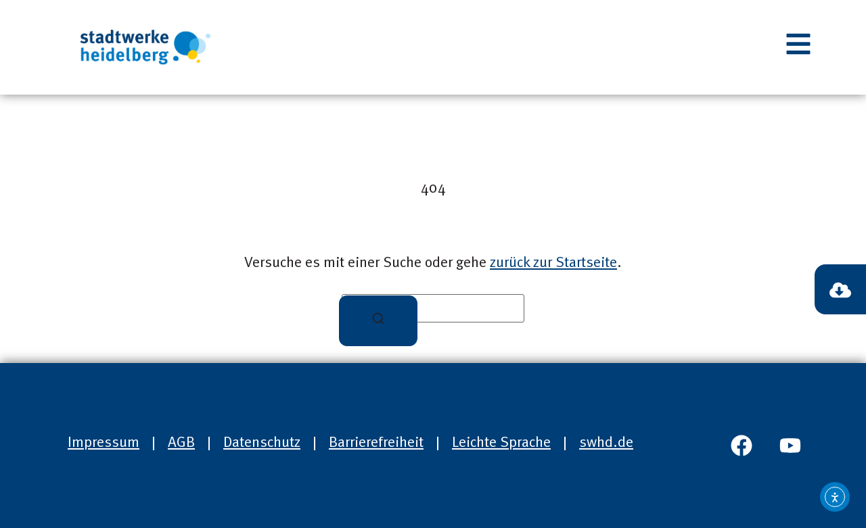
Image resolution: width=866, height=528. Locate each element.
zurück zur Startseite (553, 263)
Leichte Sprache (501, 442)
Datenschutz (261, 442)
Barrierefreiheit (376, 442)
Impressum (103, 442)
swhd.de (606, 442)
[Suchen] (378, 320)
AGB (181, 442)
